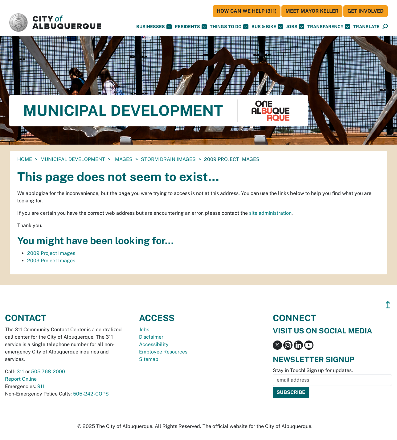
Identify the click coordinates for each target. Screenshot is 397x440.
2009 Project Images (51, 253)
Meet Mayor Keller (311, 11)
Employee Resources (163, 352)
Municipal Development (72, 159)
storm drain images (168, 159)
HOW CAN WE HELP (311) (246, 11)
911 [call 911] (41, 386)
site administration (270, 213)
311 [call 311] (20, 371)
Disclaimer (151, 337)
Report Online (21, 379)
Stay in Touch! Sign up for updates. (313, 370)
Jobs (295, 26)
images (123, 159)
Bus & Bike (267, 26)
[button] (366, 26)
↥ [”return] (388, 305)
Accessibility (154, 344)
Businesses (154, 26)
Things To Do (229, 26)
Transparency (328, 26)
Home (24, 159)
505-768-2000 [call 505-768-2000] (48, 371)
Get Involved (365, 11)
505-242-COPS (91, 394)
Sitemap (148, 359)
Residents (191, 26)
